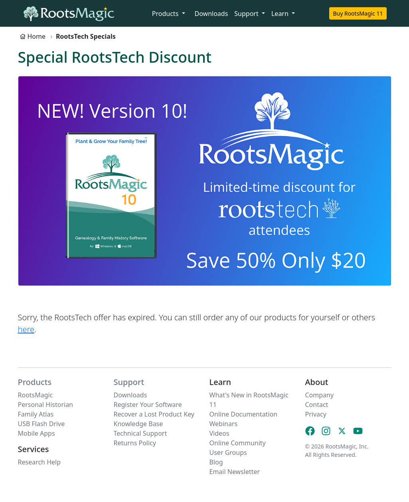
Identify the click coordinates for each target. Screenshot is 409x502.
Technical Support (140, 433)
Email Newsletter (234, 471)
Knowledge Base (138, 423)
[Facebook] (310, 430)
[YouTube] (358, 430)
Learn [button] (280, 13)
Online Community (237, 443)
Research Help (39, 462)
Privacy (315, 414)
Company (319, 395)
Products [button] (166, 13)
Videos (219, 433)
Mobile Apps (36, 433)
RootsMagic (35, 395)
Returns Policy (135, 443)
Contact (316, 404)
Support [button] (247, 13)
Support (129, 382)
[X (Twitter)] (342, 430)
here (26, 329)
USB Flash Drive (41, 423)
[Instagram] (326, 430)
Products (35, 382)
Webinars (223, 423)
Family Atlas (36, 414)
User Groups (228, 452)
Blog (216, 462)
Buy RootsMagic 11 (358, 13)
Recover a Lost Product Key (154, 414)
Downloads (211, 13)
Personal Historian (45, 404)
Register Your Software (148, 404)
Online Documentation (243, 414)
